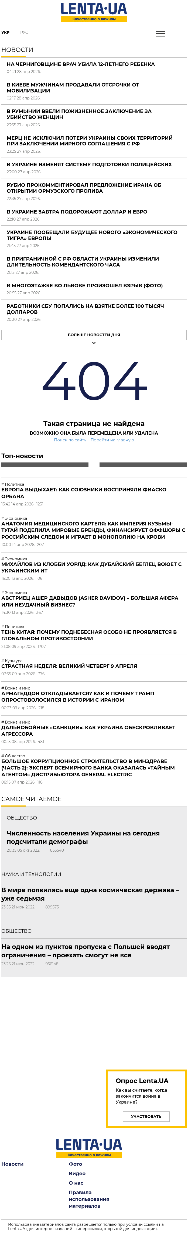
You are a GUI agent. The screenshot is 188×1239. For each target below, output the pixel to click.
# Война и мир (15, 688)
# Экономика (14, 518)
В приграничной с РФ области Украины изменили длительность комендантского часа (83, 262)
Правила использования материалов (89, 1199)
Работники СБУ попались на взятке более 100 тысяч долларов (85, 309)
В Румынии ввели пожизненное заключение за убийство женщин (79, 114)
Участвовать (146, 1116)
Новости (12, 1164)
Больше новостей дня (94, 334)
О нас (76, 1183)
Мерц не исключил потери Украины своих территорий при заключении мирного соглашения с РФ (90, 141)
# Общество (13, 756)
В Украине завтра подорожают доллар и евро (77, 212)
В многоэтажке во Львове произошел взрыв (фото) (85, 286)
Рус (24, 32)
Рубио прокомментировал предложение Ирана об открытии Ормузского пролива (84, 188)
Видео (77, 1174)
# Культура (12, 660)
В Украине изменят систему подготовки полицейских (89, 165)
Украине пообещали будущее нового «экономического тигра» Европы (92, 235)
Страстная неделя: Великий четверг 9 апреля (69, 666)
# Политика (12, 484)
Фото (75, 1164)
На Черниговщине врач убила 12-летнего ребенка (81, 64)
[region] (146, 1020)
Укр (5, 32)
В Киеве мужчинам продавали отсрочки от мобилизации (73, 88)
